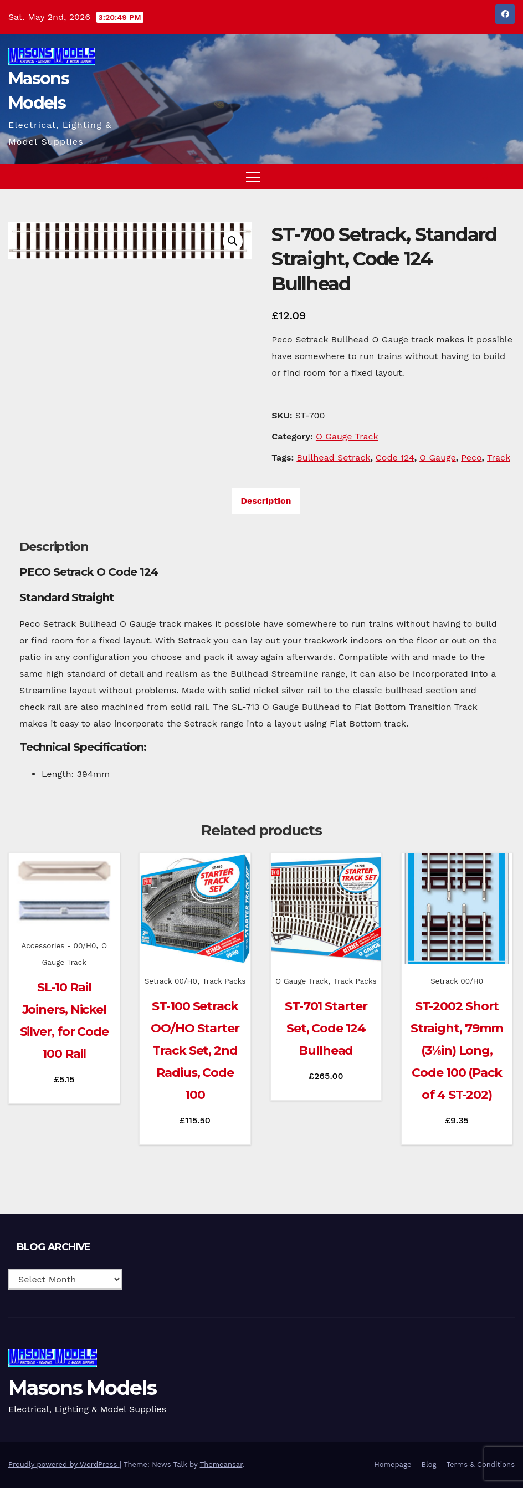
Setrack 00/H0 (171, 980)
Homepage (392, 1464)
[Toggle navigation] (252, 176)
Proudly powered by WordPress (64, 1464)
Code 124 (395, 457)
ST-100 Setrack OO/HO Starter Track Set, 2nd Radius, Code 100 (195, 1050)
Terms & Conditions (481, 1464)
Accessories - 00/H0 (58, 945)
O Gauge (437, 457)
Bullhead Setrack (333, 457)
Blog (428, 1464)
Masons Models (82, 1387)
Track (498, 457)
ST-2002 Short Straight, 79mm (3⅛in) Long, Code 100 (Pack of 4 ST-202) (457, 1050)
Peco (471, 457)
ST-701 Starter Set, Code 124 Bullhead (326, 1028)
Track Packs (224, 980)
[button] (484, 176)
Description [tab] (266, 500)
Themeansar (221, 1464)
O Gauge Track (347, 436)
